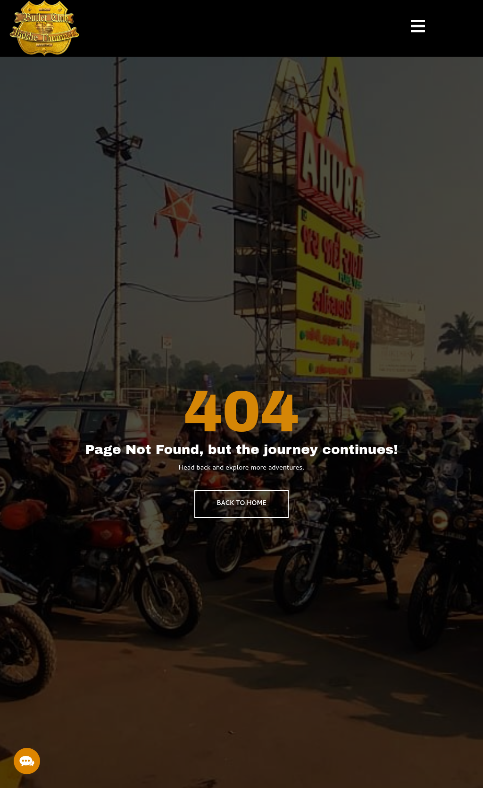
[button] (27, 761)
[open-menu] (411, 28)
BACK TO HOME (241, 503)
